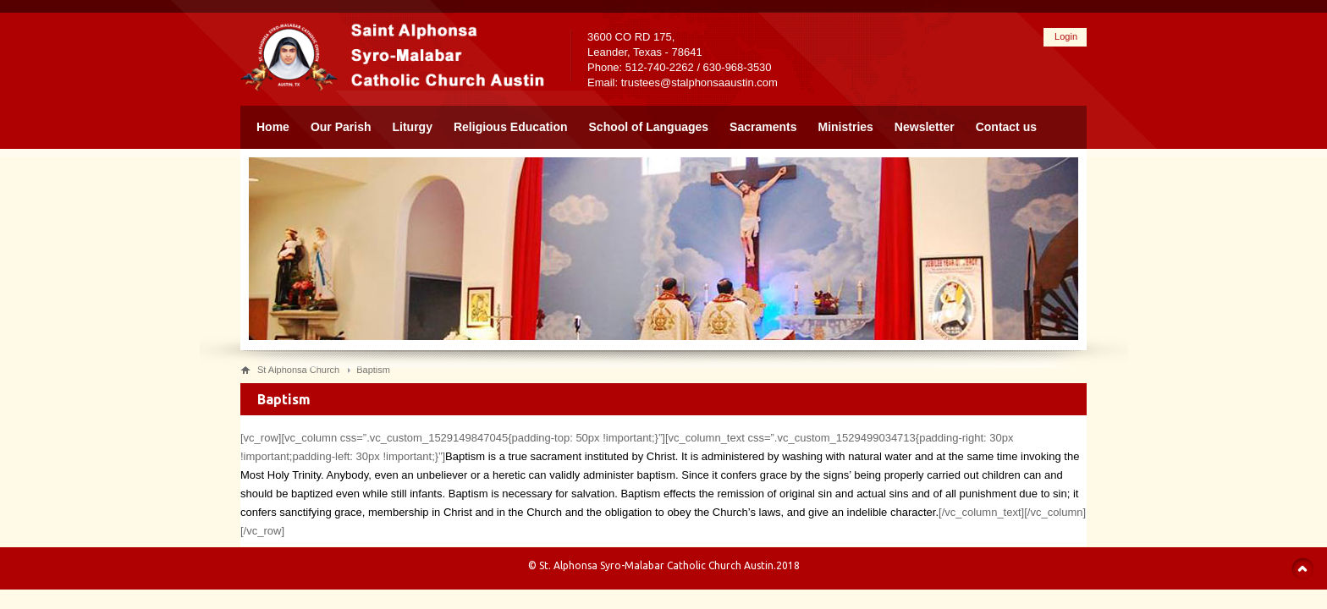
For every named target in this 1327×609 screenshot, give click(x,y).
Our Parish (341, 127)
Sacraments (763, 127)
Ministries (845, 127)
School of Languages (649, 127)
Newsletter (925, 127)
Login (1065, 36)
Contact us (1006, 127)
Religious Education (511, 127)
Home (272, 127)
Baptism (373, 370)
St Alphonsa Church (298, 370)
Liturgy (412, 127)
